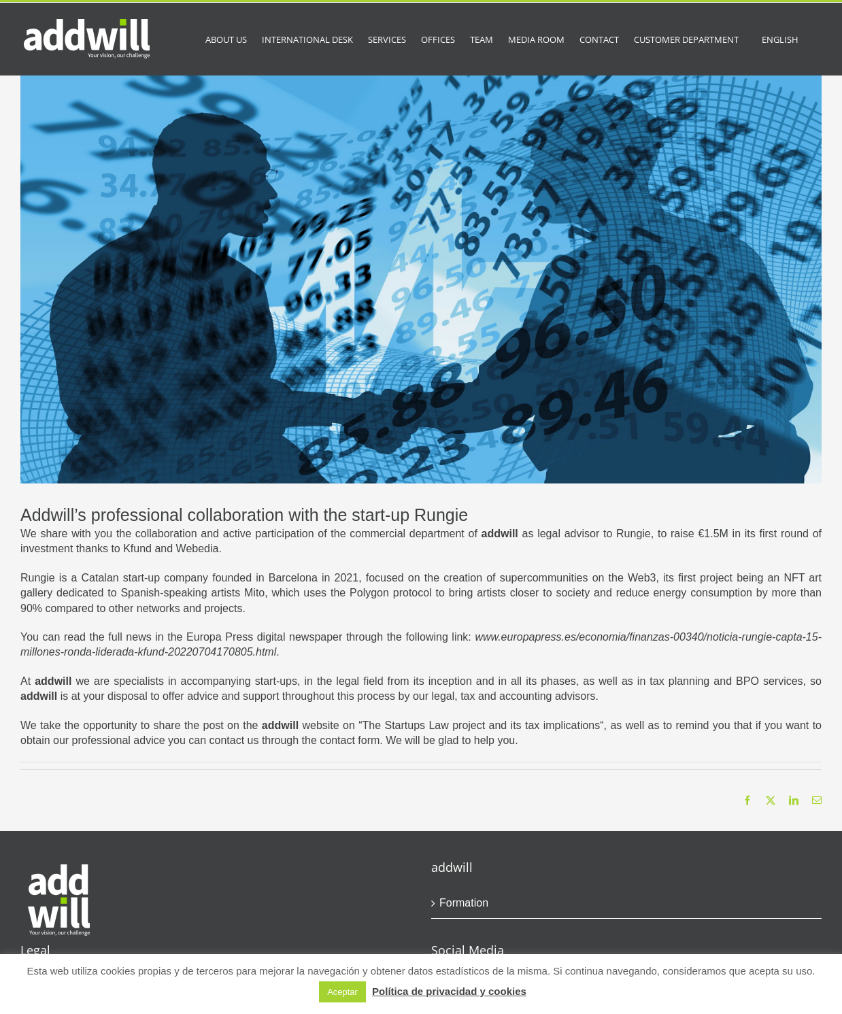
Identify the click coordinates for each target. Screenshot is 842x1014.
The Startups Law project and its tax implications (482, 725)
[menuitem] (780, 39)
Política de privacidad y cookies (449, 991)
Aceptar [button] (342, 992)
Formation (463, 903)
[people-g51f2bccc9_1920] (421, 279)
